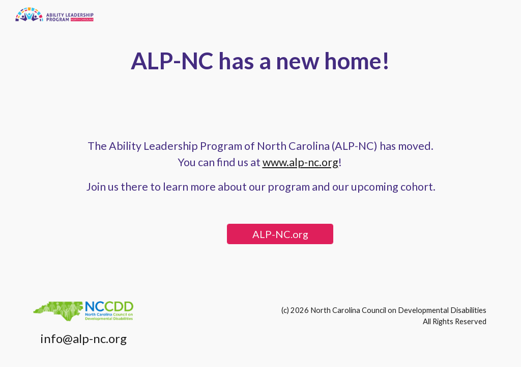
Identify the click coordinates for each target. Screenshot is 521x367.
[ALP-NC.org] (280, 234)
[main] (260, 61)
